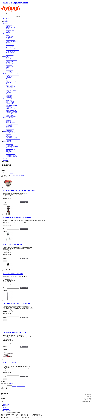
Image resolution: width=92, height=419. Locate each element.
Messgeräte (5, 160)
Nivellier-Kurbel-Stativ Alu (13, 274)
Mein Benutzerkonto (8, 18)
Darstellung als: (4, 173)
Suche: (2, 16)
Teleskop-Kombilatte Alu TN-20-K (15, 333)
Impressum (5, 405)
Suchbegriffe (6, 409)
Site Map (5, 407)
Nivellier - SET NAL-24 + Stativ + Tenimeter (19, 190)
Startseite (5, 158)
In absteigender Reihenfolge (18, 175)
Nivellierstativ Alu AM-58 (12, 244)
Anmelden (5, 21)
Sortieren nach (4, 175)
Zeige (2, 176)
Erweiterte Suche (7, 410)
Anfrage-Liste (6, 20)
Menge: (5, 202)
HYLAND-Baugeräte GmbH (14, 2)
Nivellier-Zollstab (9, 362)
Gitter (11, 173)
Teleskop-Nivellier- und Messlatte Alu (16, 303)
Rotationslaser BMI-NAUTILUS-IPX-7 (17, 217)
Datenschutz (6, 404)
